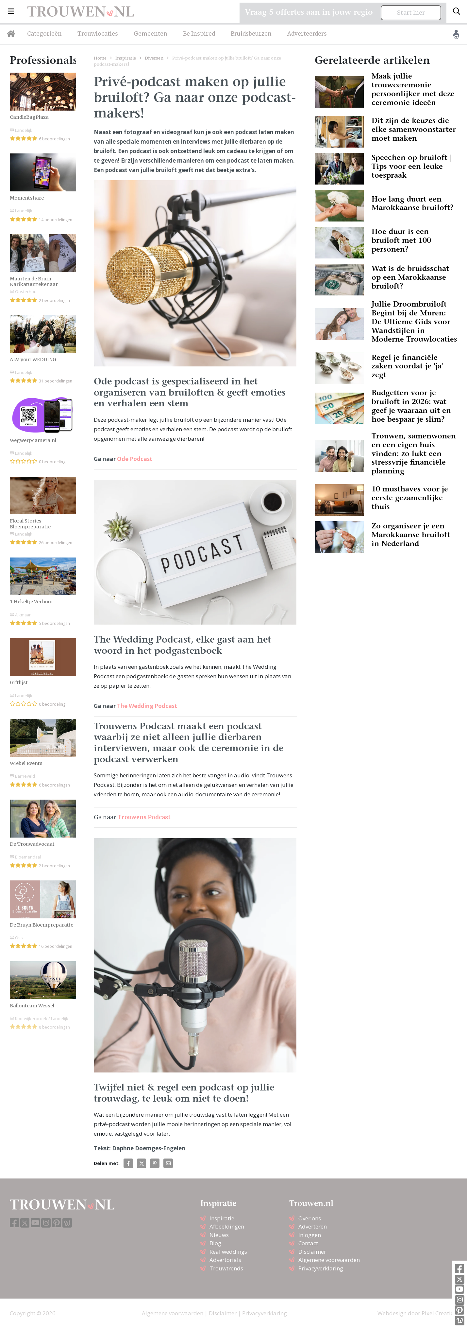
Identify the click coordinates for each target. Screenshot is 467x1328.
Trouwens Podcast (144, 817)
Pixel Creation (439, 1313)
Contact (308, 1243)
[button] (11, 11)
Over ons (309, 1218)
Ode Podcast (134, 459)
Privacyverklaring (320, 1268)
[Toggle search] (456, 11)
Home (100, 58)
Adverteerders (307, 33)
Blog (215, 1243)
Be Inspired (199, 33)
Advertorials (225, 1260)
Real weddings (228, 1251)
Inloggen (309, 1235)
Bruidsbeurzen (251, 33)
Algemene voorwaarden (329, 1260)
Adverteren (312, 1226)
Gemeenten (150, 33)
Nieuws (219, 1235)
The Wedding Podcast (147, 706)
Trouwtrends (226, 1268)
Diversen (154, 58)
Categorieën (44, 33)
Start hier (411, 12)
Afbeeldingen (226, 1226)
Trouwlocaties (97, 33)
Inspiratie (125, 58)
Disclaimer (312, 1251)
